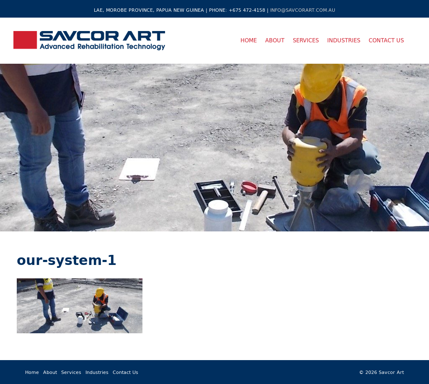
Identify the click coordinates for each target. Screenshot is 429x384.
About (274, 40)
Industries (343, 40)
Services (306, 40)
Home (248, 40)
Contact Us (386, 40)
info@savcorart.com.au (302, 9)
